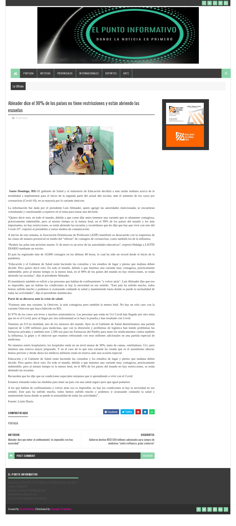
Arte (126, 73)
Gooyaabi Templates (60, 509)
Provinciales (65, 73)
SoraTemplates (27, 509)
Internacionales (89, 73)
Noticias (45, 73)
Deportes (111, 73)
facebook (148, 455)
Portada (28, 73)
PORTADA (22, 118)
